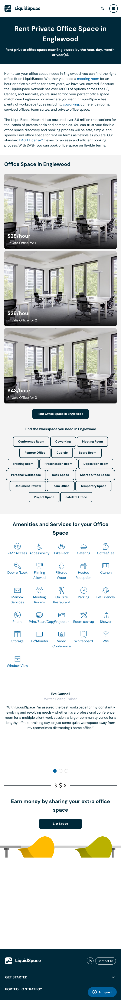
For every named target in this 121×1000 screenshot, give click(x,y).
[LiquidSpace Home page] (22, 8)
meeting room (88, 78)
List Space (60, 824)
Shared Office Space (95, 475)
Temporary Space (93, 486)
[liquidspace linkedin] (90, 961)
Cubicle (62, 453)
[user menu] (113, 8)
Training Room (23, 464)
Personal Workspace (26, 475)
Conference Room (31, 442)
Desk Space (60, 475)
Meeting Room (92, 442)
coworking (71, 104)
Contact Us (106, 961)
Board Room (87, 453)
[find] (102, 8)
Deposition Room (96, 464)
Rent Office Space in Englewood (60, 414)
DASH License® (31, 140)
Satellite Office (76, 497)
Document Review (28, 486)
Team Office (60, 486)
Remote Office (34, 453)
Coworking (63, 442)
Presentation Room (58, 464)
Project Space (44, 497)
